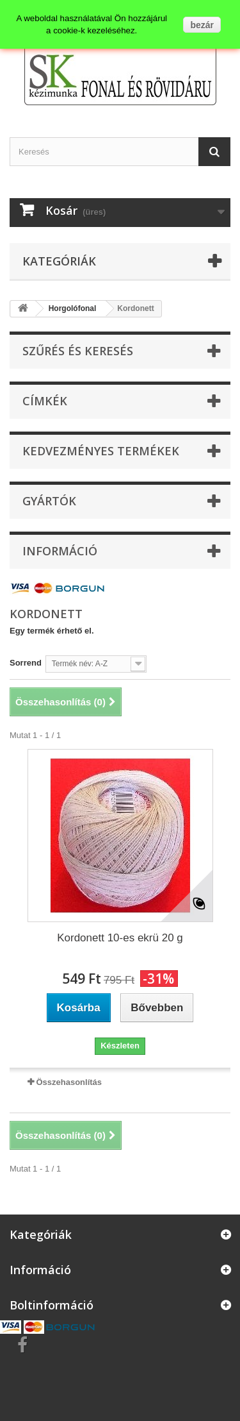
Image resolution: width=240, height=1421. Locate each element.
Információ (59, 551)
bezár (202, 25)
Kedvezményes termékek (100, 450)
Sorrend (26, 663)
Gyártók (49, 501)
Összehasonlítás (69, 1082)
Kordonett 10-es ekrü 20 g (120, 938)
